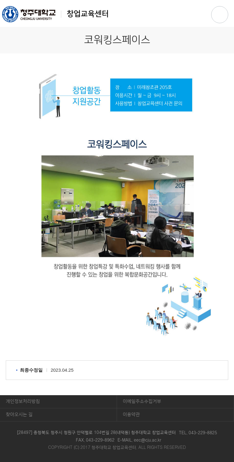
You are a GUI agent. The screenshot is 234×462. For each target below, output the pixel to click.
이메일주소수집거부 (142, 401)
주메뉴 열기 (219, 14)
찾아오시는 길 (19, 414)
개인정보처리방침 (23, 401)
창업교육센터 (55, 14)
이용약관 (131, 414)
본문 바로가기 (117, 0)
